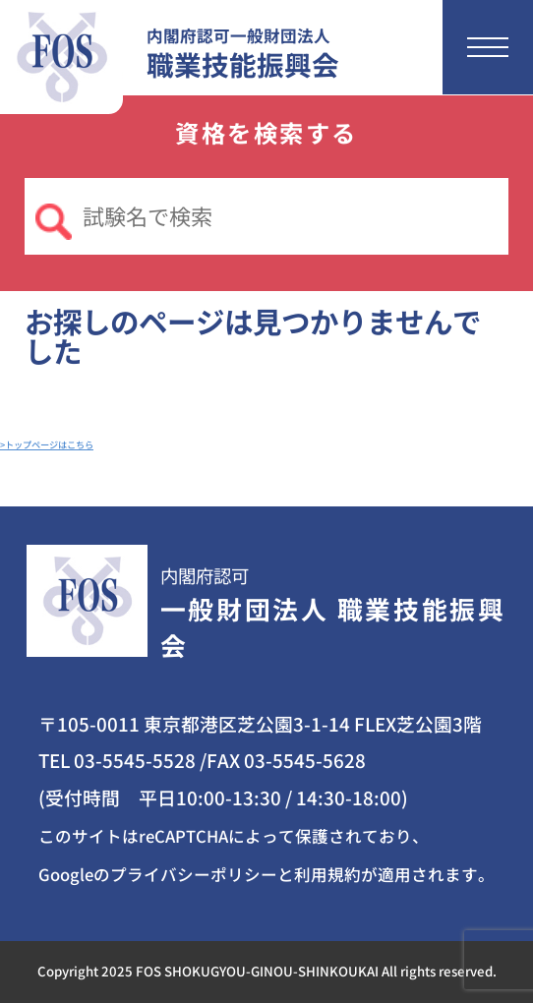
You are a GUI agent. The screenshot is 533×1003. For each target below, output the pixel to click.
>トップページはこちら (46, 444)
